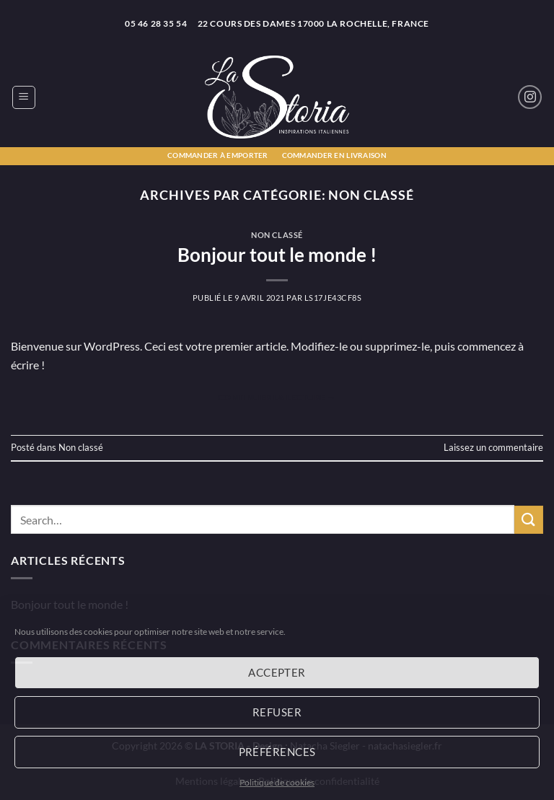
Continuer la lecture (277, 397)
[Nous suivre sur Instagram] (530, 97)
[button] (23, 97)
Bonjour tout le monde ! (277, 254)
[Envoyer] (528, 520)
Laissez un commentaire (493, 447)
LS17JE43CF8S (333, 297)
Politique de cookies (277, 782)
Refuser (277, 712)
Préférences (277, 751)
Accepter (277, 672)
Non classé (277, 234)
